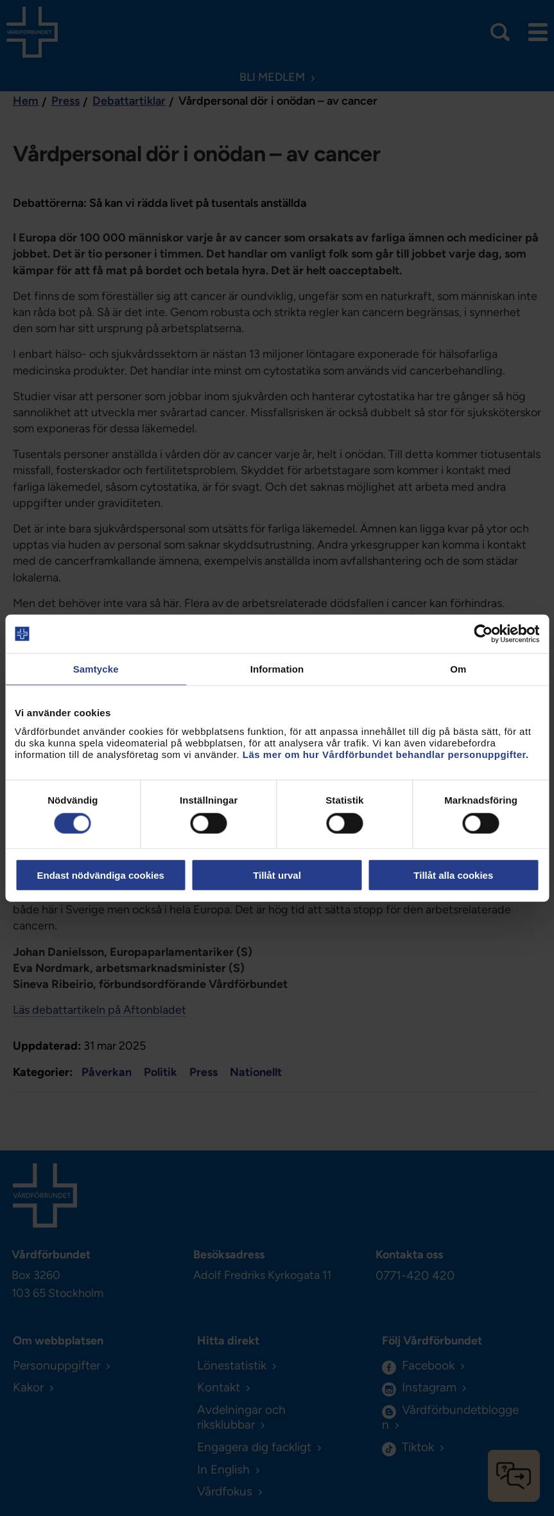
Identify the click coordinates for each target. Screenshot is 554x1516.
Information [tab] (277, 669)
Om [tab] (458, 669)
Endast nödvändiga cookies (100, 874)
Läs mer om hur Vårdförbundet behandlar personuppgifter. (386, 753)
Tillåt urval (277, 874)
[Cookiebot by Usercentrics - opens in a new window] (483, 634)
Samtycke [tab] (96, 669)
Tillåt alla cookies (453, 874)
